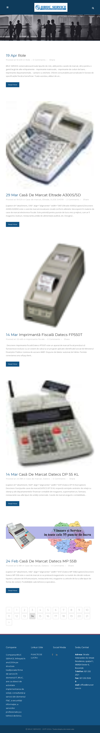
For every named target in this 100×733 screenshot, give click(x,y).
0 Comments (39, 60)
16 (48, 616)
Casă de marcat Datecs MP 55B (48, 561)
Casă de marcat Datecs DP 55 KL (49, 474)
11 (9, 616)
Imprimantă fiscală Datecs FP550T (50, 334)
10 (87, 610)
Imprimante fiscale (35, 339)
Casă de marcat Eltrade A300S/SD (50, 195)
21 (87, 616)
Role (22, 55)
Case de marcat (33, 199)
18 (63, 616)
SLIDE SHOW (57, 199)
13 (24, 616)
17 (55, 616)
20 (79, 616)
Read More (12, 85)
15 (40, 616)
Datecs (46, 479)
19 (71, 616)
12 (16, 616)
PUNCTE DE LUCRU (36, 656)
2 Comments (72, 199)
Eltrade (45, 199)
